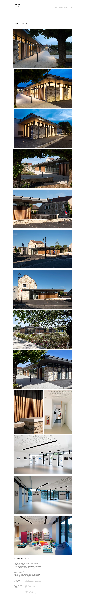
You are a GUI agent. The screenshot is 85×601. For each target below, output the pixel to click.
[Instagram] (69, 7)
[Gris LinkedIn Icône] (71, 7)
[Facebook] (70, 7)
